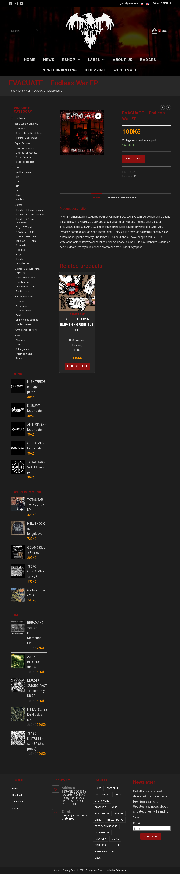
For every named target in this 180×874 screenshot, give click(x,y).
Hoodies (20, 250)
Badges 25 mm (23, 310)
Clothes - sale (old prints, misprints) (27, 271)
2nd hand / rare (23, 172)
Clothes (18, 205)
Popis (97, 197)
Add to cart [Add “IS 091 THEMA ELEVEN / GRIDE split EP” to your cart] (77, 366)
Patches (20, 315)
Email (137, 823)
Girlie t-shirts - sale (25, 277)
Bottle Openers (23, 324)
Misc (17, 335)
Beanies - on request (26, 152)
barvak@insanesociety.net (74, 816)
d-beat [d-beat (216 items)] (116, 845)
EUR (168, 3)
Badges (20, 301)
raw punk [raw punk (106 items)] (100, 839)
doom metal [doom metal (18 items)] (102, 794)
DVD (18, 181)
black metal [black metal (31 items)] (102, 813)
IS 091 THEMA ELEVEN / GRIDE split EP (77, 324)
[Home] (12, 90)
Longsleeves (22, 263)
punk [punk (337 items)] (115, 851)
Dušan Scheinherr (118, 870)
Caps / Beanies (22, 143)
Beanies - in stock (25, 148)
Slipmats (20, 340)
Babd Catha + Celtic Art (26, 123)
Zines (19, 358)
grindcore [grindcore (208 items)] (101, 845)
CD (17, 176)
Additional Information (121, 197)
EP (134, 176)
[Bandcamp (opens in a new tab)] (21, 3)
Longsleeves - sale (25, 286)
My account (18, 801)
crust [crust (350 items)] (98, 858)
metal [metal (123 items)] (115, 839)
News (15, 808)
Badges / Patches (24, 296)
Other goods (22, 349)
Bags (18, 254)
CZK (163, 3)
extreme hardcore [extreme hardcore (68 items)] (106, 826)
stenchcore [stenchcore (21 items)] (102, 801)
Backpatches (22, 306)
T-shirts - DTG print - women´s (31, 214)
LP (17, 190)
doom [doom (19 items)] (118, 794)
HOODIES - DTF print (26, 236)
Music (18, 167)
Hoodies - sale (23, 282)
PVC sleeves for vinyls (26, 329)
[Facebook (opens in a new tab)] (11, 3)
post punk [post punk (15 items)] (113, 788)
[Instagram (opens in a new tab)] (16, 3)
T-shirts (19, 259)
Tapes (19, 195)
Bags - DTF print (24, 227)
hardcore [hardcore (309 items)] (101, 851)
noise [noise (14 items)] (98, 788)
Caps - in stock (23, 157)
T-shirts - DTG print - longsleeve (26, 221)
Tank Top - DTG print (26, 241)
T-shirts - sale (22, 291)
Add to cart (134, 159)
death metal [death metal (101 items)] (102, 832)
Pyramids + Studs (25, 354)
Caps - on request (25, 162)
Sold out (20, 199)
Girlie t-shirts (22, 245)
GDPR (15, 788)
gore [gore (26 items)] (114, 807)
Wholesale (75, 313)
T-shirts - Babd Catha (26, 137)
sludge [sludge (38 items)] (119, 813)
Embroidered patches (27, 319)
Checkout (17, 795)
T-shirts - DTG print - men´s (29, 210)
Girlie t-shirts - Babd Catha (29, 133)
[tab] (96, 198)
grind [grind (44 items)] (98, 820)
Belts (18, 344)
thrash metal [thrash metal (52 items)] (115, 820)
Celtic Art (20, 128)
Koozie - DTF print (25, 231)
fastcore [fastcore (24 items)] (100, 807)
